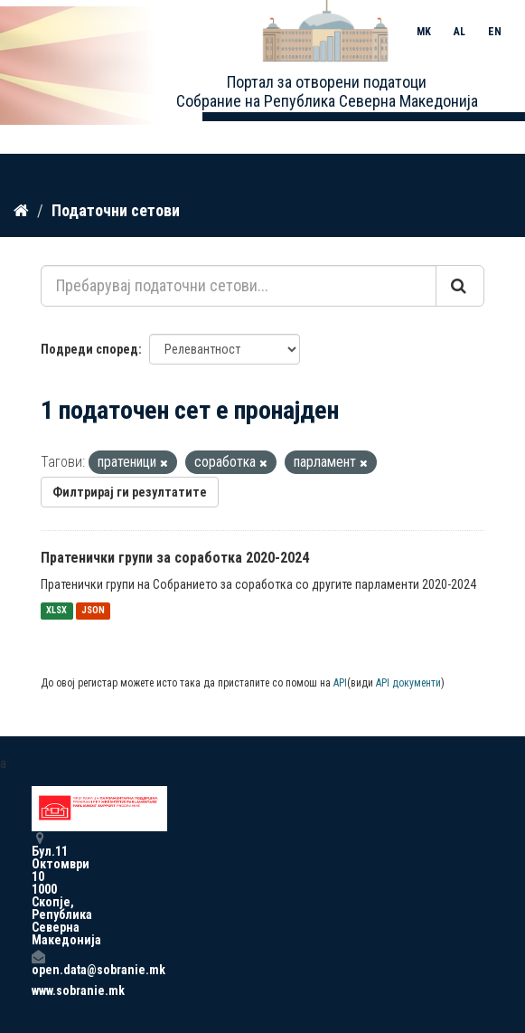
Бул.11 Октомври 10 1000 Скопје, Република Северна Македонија (38, 888)
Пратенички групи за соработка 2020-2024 (175, 557)
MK (424, 31)
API (340, 683)
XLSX (56, 611)
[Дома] (21, 211)
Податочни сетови (116, 210)
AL (459, 31)
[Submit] (460, 286)
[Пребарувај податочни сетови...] (238, 286)
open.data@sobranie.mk (38, 963)
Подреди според (89, 349)
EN (495, 31)
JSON (93, 611)
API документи (408, 683)
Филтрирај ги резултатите (129, 492)
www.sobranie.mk (38, 990)
